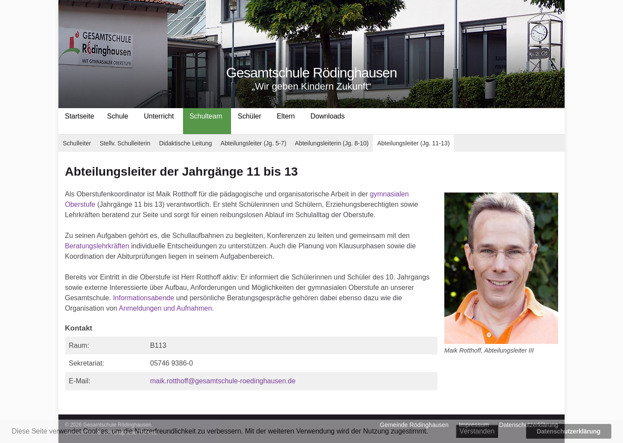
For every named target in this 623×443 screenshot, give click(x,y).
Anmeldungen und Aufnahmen (165, 308)
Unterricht (159, 116)
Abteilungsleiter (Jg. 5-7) (253, 143)
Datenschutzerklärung (569, 431)
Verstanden (477, 431)
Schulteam (205, 116)
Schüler (249, 116)
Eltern (286, 116)
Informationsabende (143, 298)
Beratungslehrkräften (97, 246)
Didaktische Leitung (185, 143)
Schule (117, 116)
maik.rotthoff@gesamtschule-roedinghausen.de (222, 381)
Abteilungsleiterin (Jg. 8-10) (332, 143)
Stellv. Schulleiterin (125, 143)
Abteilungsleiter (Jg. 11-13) (413, 143)
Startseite (79, 116)
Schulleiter (77, 143)
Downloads (328, 116)
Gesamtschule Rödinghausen (311, 72)
